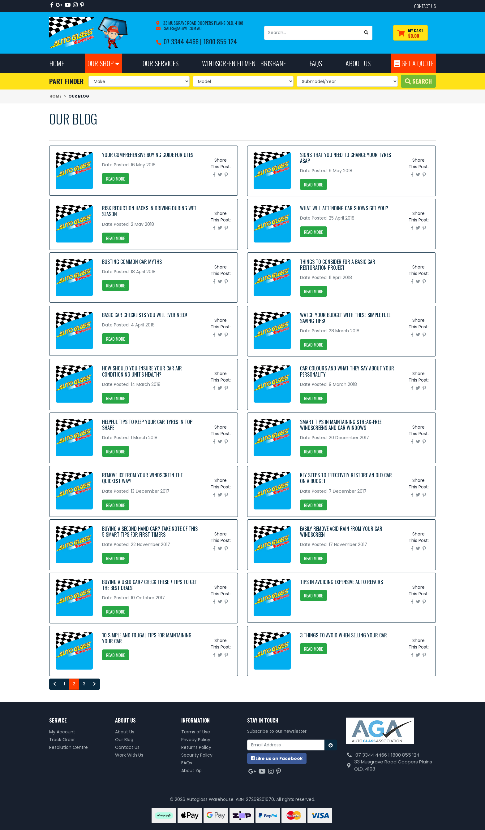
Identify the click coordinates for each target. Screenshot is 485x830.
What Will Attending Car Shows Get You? (344, 208)
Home (56, 63)
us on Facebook (277, 758)
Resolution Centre (68, 747)
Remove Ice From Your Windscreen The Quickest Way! (142, 478)
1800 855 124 (220, 41)
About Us (124, 732)
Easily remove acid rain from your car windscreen (341, 531)
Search (418, 80)
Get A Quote (414, 63)
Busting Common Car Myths (132, 261)
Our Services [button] (160, 63)
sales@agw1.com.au (182, 28)
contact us (425, 5)
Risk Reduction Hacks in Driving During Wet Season (149, 211)
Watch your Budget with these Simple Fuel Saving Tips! (345, 318)
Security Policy (196, 755)
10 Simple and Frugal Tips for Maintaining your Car (146, 638)
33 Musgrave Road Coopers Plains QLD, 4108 (202, 23)
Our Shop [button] (103, 63)
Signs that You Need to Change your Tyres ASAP (345, 157)
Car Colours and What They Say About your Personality (347, 371)
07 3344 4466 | (183, 41)
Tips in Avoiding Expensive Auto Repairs (341, 582)
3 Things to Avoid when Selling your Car (343, 635)
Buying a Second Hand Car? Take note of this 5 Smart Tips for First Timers (150, 531)
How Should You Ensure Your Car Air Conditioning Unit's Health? (142, 371)
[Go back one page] (54, 684)
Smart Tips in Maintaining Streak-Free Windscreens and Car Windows (340, 424)
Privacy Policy (195, 739)
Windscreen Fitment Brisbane (244, 63)
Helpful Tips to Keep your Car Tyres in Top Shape (147, 424)
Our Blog (124, 739)
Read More (115, 178)
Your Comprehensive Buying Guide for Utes (147, 155)
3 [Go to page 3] (84, 684)
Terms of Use (195, 732)
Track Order (62, 739)
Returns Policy (196, 747)
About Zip (191, 770)
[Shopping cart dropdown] (410, 33)
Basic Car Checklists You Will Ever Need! (144, 315)
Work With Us (129, 755)
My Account (62, 732)
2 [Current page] (74, 684)
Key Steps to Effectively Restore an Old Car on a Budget (346, 478)
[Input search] (312, 33)
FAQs (186, 763)
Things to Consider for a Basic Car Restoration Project (337, 264)
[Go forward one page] (94, 684)
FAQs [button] (315, 63)
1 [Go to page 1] (64, 684)
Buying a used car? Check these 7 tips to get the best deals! (149, 585)
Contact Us (127, 747)
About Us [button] (358, 63)
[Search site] (366, 33)
